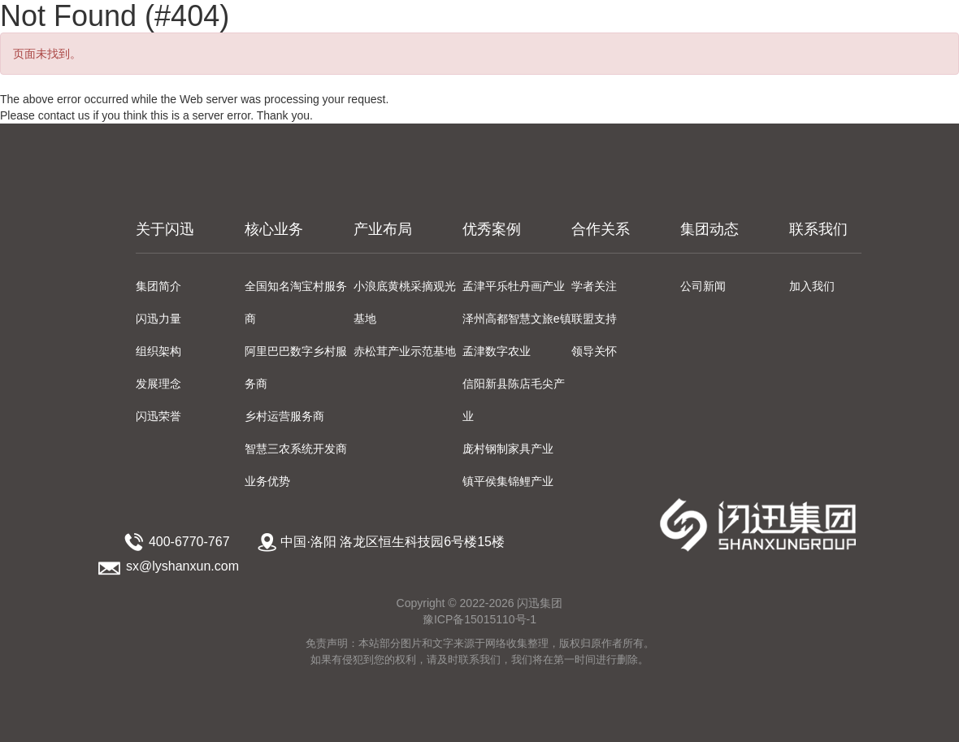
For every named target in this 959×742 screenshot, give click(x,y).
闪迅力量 (158, 318)
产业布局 (383, 229)
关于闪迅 (165, 229)
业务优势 (267, 481)
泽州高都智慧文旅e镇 (516, 318)
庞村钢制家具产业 (507, 448)
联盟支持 (594, 318)
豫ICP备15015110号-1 (479, 619)
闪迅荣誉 (158, 416)
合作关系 (600, 229)
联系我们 (818, 229)
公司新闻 (703, 286)
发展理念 (158, 383)
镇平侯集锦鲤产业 (507, 481)
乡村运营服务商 (284, 416)
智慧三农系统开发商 (296, 448)
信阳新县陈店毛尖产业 (513, 400)
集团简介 (158, 286)
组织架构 (158, 351)
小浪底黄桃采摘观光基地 (405, 302)
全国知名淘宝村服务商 (296, 302)
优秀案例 (491, 229)
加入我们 (812, 286)
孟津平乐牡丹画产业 (513, 286)
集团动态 (709, 229)
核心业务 (274, 229)
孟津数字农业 (496, 351)
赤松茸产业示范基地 (405, 351)
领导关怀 (594, 351)
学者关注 (594, 286)
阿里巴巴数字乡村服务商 (296, 367)
